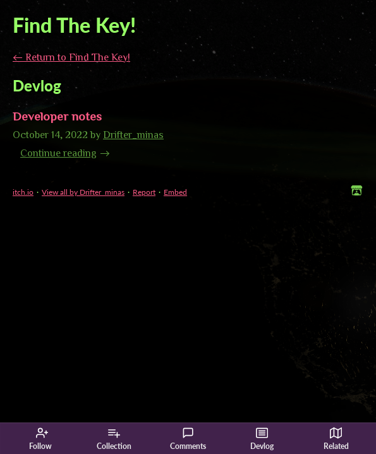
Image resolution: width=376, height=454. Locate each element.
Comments (188, 439)
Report (144, 192)
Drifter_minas (133, 134)
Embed (175, 192)
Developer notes (57, 116)
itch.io (23, 192)
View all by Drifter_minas (83, 192)
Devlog (262, 439)
